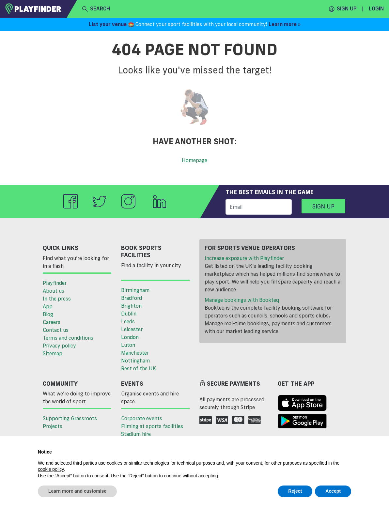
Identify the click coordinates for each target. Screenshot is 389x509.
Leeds (128, 321)
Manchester (135, 352)
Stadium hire (136, 434)
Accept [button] (333, 491)
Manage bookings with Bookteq (242, 300)
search (96, 8)
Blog (48, 314)
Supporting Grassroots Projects (70, 422)
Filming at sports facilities (152, 426)
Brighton (131, 305)
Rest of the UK (138, 368)
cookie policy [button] (51, 469)
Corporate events (141, 418)
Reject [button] (295, 491)
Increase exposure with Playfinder (244, 258)
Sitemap (52, 353)
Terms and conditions (68, 337)
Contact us (56, 330)
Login (376, 8)
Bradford (131, 298)
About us (53, 290)
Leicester (132, 329)
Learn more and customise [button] (77, 491)
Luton (128, 345)
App (48, 306)
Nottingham (135, 360)
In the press (57, 298)
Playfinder (55, 283)
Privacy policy (59, 345)
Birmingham (135, 290)
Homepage (194, 160)
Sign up (343, 8)
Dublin (128, 313)
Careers (51, 322)
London (130, 337)
